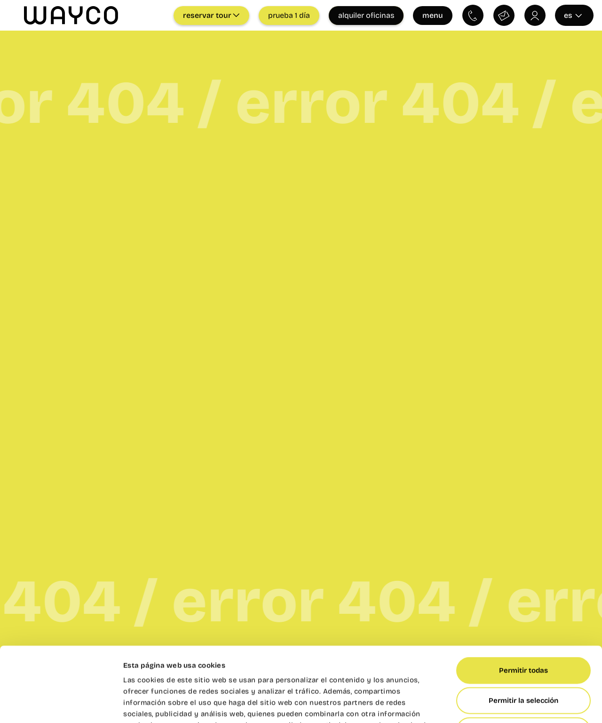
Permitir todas (523, 600)
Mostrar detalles (517, 704)
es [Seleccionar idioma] (573, 15)
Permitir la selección (523, 630)
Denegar (523, 660)
